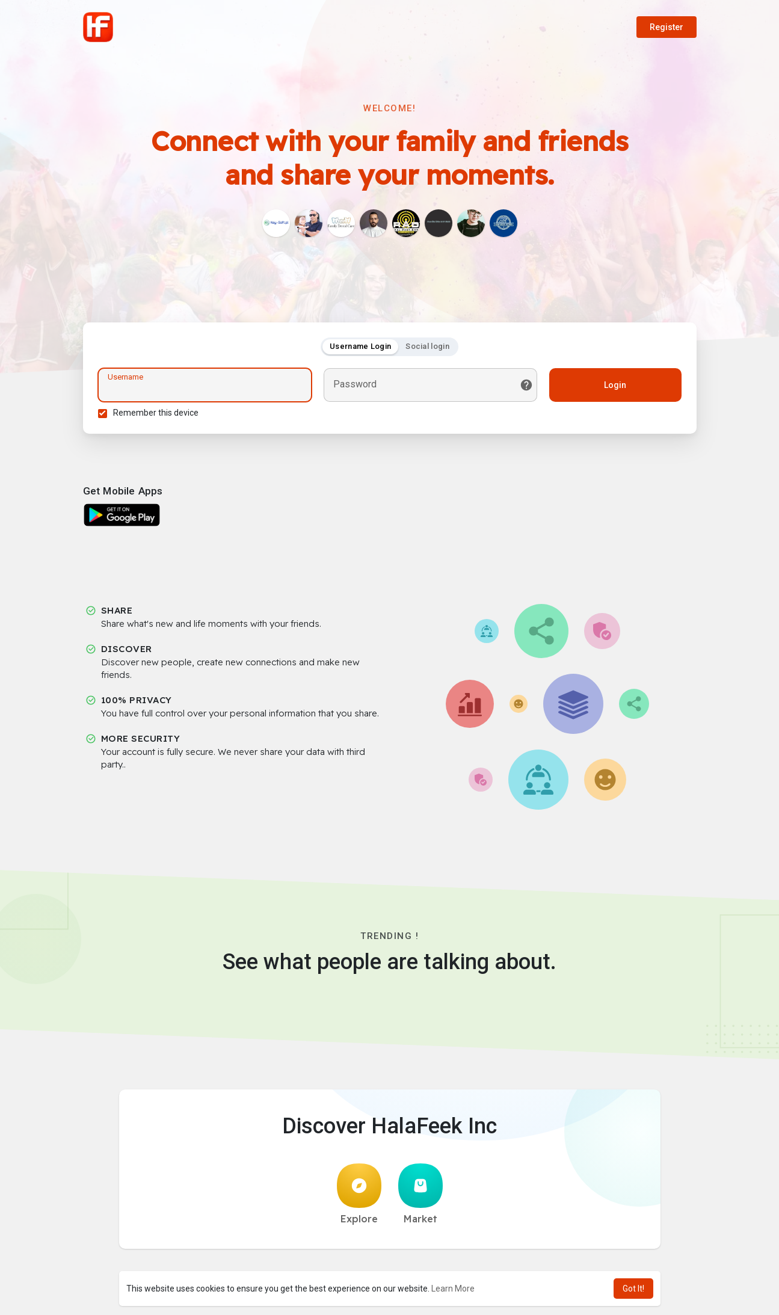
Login (615, 385)
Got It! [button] (633, 1288)
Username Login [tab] (360, 346)
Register (666, 27)
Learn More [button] (453, 1288)
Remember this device (156, 412)
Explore (359, 1194)
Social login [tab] (427, 346)
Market (420, 1194)
